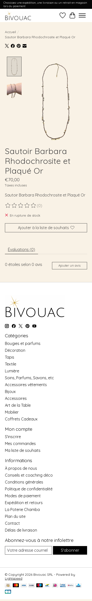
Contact (12, 522)
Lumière (12, 370)
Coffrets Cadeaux (21, 418)
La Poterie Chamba (22, 508)
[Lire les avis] (21, 205)
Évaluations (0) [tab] (21, 248)
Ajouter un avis (69, 265)
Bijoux (10, 390)
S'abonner (70, 549)
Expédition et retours (24, 501)
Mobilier (12, 411)
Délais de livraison (21, 529)
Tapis (9, 356)
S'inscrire (13, 436)
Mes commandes (20, 443)
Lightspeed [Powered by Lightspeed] (13, 578)
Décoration (15, 349)
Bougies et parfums (22, 342)
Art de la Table (18, 404)
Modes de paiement (23, 495)
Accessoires (16, 397)
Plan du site (15, 515)
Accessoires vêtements (26, 383)
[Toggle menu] (82, 15)
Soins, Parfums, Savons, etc (29, 377)
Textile (10, 363)
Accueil (10, 32)
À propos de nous (21, 467)
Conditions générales (24, 481)
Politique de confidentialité (29, 488)
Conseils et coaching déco (29, 474)
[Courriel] (28, 549)
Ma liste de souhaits (22, 449)
